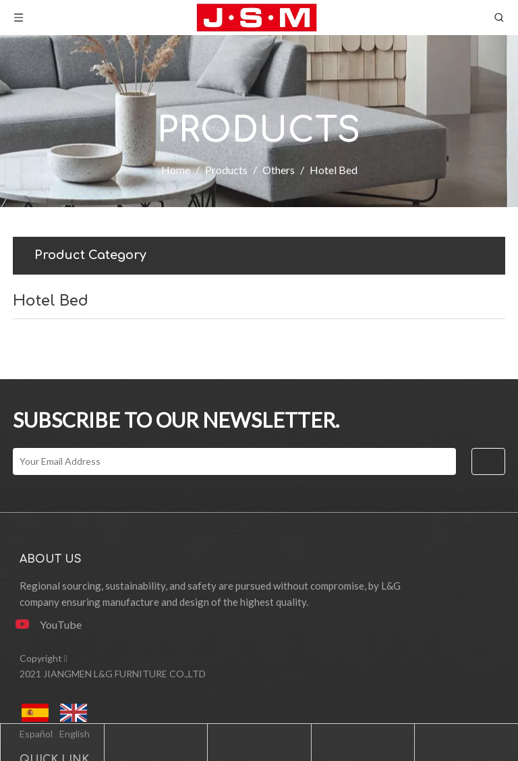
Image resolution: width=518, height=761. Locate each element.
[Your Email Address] (234, 461)
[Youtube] (53, 624)
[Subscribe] (488, 461)
